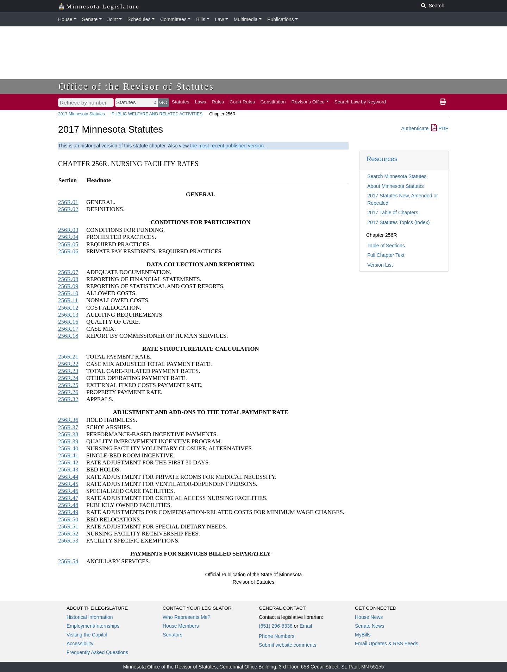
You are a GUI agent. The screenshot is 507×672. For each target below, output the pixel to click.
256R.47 (68, 498)
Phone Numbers (276, 636)
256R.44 (68, 477)
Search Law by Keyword (360, 101)
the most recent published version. (227, 145)
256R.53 (68, 540)
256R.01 (68, 202)
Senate (90, 19)
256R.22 (68, 364)
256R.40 (68, 448)
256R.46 (68, 491)
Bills (200, 19)
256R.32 (68, 399)
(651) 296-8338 (276, 626)
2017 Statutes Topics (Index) (398, 222)
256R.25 (68, 385)
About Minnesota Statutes (395, 186)
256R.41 (68, 455)
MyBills (362, 635)
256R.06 (68, 251)
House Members (181, 626)
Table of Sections (386, 245)
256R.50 (68, 519)
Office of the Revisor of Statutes (136, 86)
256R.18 (68, 335)
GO (163, 102)
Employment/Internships (93, 626)
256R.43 (68, 469)
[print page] (443, 102)
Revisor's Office (308, 101)
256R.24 (68, 378)
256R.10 (68, 293)
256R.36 (68, 420)
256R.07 (68, 272)
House (65, 19)
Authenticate (414, 128)
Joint (112, 19)
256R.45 (68, 484)
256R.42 (68, 462)
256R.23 (68, 371)
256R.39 (68, 441)
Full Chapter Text (386, 255)
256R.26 (68, 392)
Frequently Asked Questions (97, 652)
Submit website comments (287, 645)
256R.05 (68, 244)
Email (306, 626)
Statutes (180, 101)
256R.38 (68, 434)
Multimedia (246, 19)
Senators (172, 635)
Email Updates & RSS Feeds (386, 643)
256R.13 (68, 314)
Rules (218, 101)
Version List (380, 265)
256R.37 (68, 427)
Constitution (273, 101)
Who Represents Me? (186, 617)
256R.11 (68, 300)
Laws (200, 101)
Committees (173, 19)
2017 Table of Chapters (392, 212)
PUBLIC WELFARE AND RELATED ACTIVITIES (157, 114)
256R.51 (68, 526)
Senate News (369, 626)
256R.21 (68, 356)
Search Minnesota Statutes (396, 176)
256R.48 (68, 505)
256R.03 (68, 230)
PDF (439, 128)
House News (369, 617)
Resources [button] (382, 159)
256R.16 (68, 321)
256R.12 (68, 307)
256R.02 (68, 209)
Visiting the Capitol (87, 635)
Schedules (138, 19)
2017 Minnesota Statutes (81, 114)
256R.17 (68, 328)
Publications (280, 19)
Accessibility (80, 643)
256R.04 (68, 237)
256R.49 (68, 512)
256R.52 (68, 533)
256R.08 (68, 279)
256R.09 (68, 286)
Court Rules (242, 101)
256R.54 (68, 561)
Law (219, 19)
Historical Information (90, 617)
